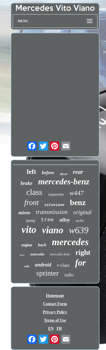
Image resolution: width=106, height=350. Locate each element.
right (82, 252)
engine (26, 245)
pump (30, 220)
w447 (77, 193)
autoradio (37, 254)
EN (50, 328)
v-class (63, 265)
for (80, 263)
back (42, 245)
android (43, 265)
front (31, 202)
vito (28, 229)
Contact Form (55, 304)
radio (69, 274)
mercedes (70, 242)
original (82, 212)
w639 (78, 230)
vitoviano (54, 205)
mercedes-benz (64, 181)
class (34, 192)
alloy (64, 220)
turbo (80, 220)
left (31, 171)
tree (47, 220)
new (22, 255)
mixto (24, 212)
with (26, 266)
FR (59, 328)
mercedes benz (60, 254)
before (48, 172)
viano (52, 230)
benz (78, 202)
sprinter (47, 273)
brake (27, 183)
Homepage (55, 295)
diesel (63, 174)
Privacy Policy (55, 312)
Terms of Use (55, 320)
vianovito (56, 194)
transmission (52, 211)
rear (78, 171)
